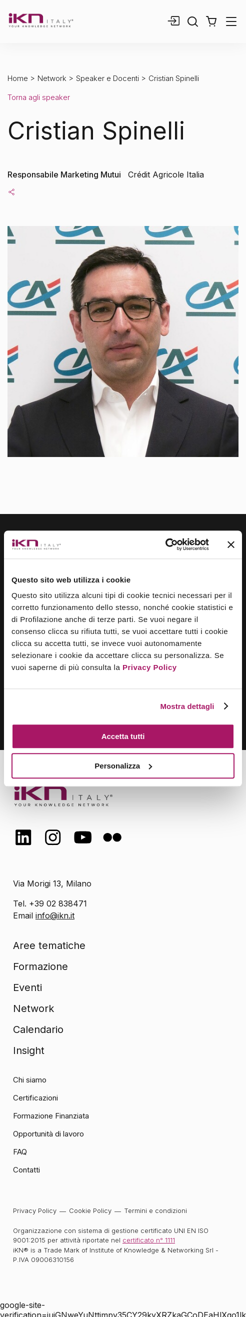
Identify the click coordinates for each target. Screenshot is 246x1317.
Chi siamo (29, 1079)
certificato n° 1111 (148, 1240)
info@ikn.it (55, 915)
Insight (28, 1050)
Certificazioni (35, 1097)
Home (18, 78)
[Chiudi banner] (231, 544)
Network (52, 78)
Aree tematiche (49, 946)
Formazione (40, 966)
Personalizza (123, 766)
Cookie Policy (90, 1210)
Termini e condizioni (155, 1210)
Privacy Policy (149, 667)
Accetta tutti (123, 736)
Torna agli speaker (39, 97)
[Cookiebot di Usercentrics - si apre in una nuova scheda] (165, 544)
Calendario (38, 1030)
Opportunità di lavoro (48, 1133)
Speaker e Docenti (107, 78)
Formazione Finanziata (51, 1115)
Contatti (26, 1169)
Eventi (27, 988)
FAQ (20, 1151)
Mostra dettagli (187, 706)
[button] (211, 22)
